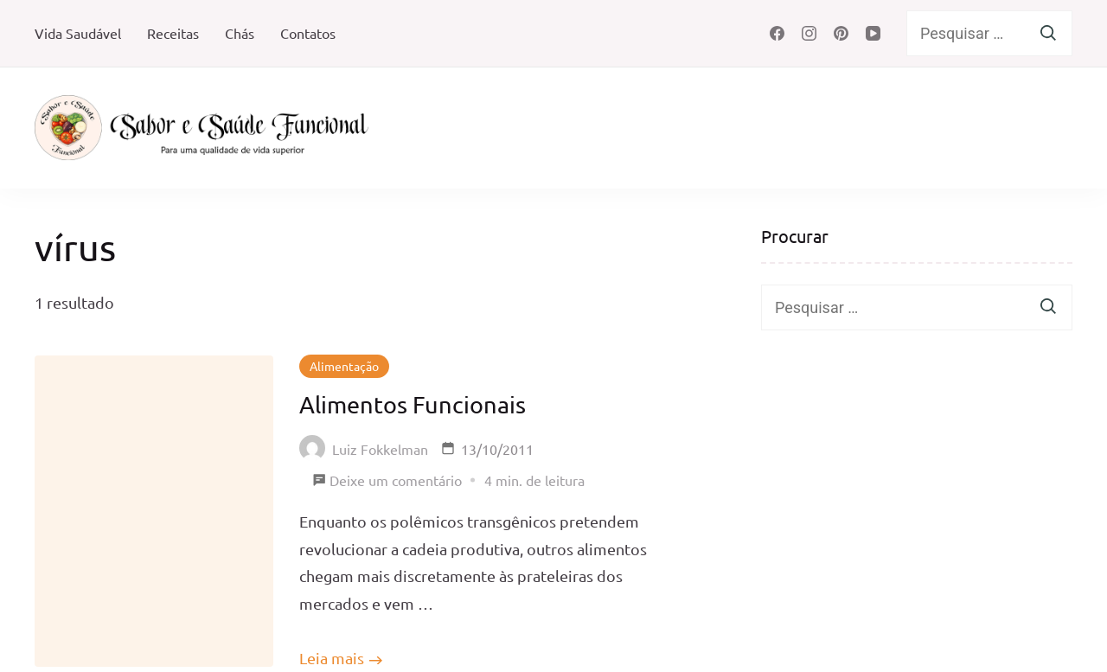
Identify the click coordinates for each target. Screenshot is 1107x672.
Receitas (173, 33)
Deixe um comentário (396, 481)
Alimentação (344, 366)
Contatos (308, 33)
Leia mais (331, 658)
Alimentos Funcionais (412, 404)
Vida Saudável (78, 33)
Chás (239, 33)
